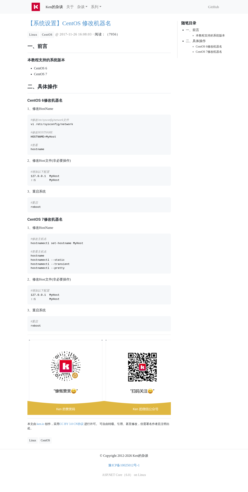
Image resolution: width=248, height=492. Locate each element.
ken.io (40, 424)
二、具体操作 (196, 41)
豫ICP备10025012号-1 (123, 465)
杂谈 (81, 7)
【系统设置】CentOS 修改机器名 (69, 23)
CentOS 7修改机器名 (209, 51)
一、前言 (192, 30)
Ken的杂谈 (55, 6)
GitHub (213, 7)
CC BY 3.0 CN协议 (71, 424)
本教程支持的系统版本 (210, 35)
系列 (94, 7)
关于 (70, 7)
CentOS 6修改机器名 (209, 46)
